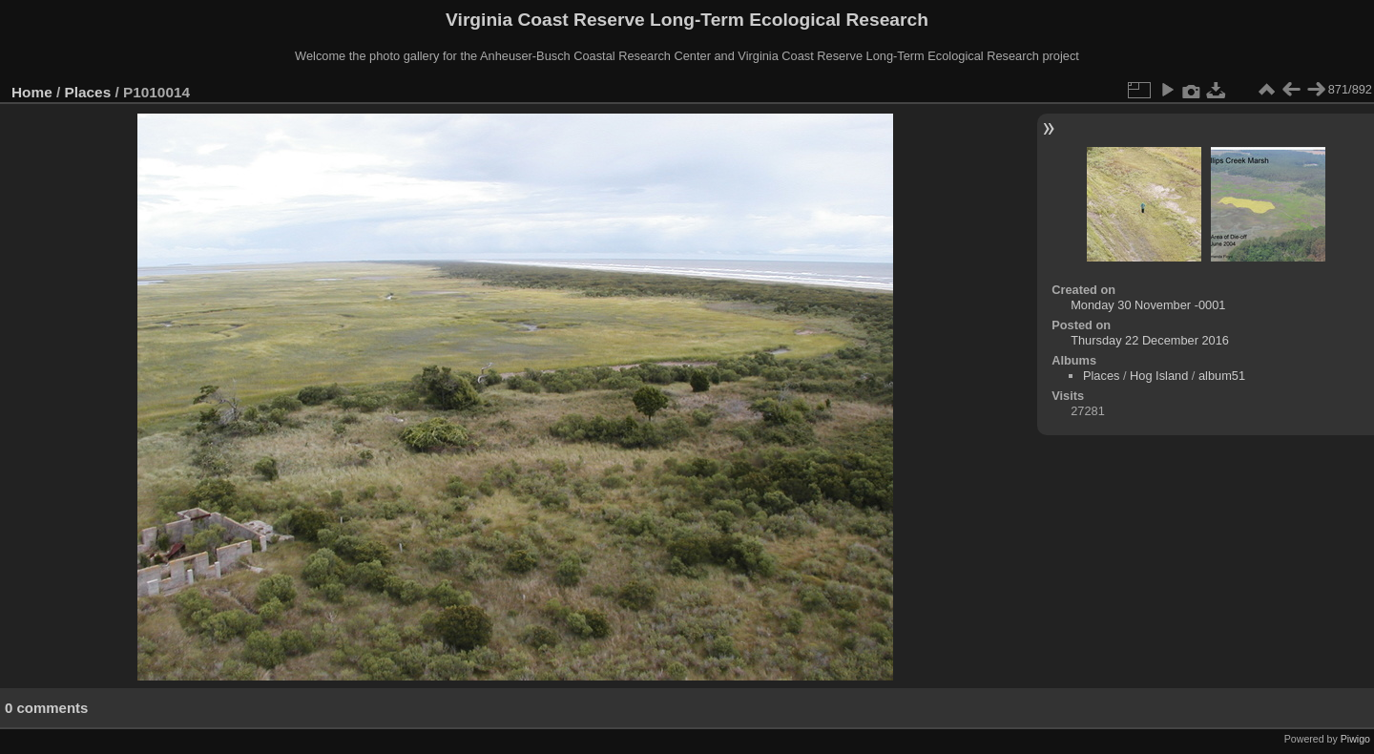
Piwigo (1355, 738)
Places (88, 92)
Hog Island (1159, 375)
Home (31, 92)
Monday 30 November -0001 (1148, 305)
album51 (1221, 375)
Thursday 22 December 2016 (1150, 340)
